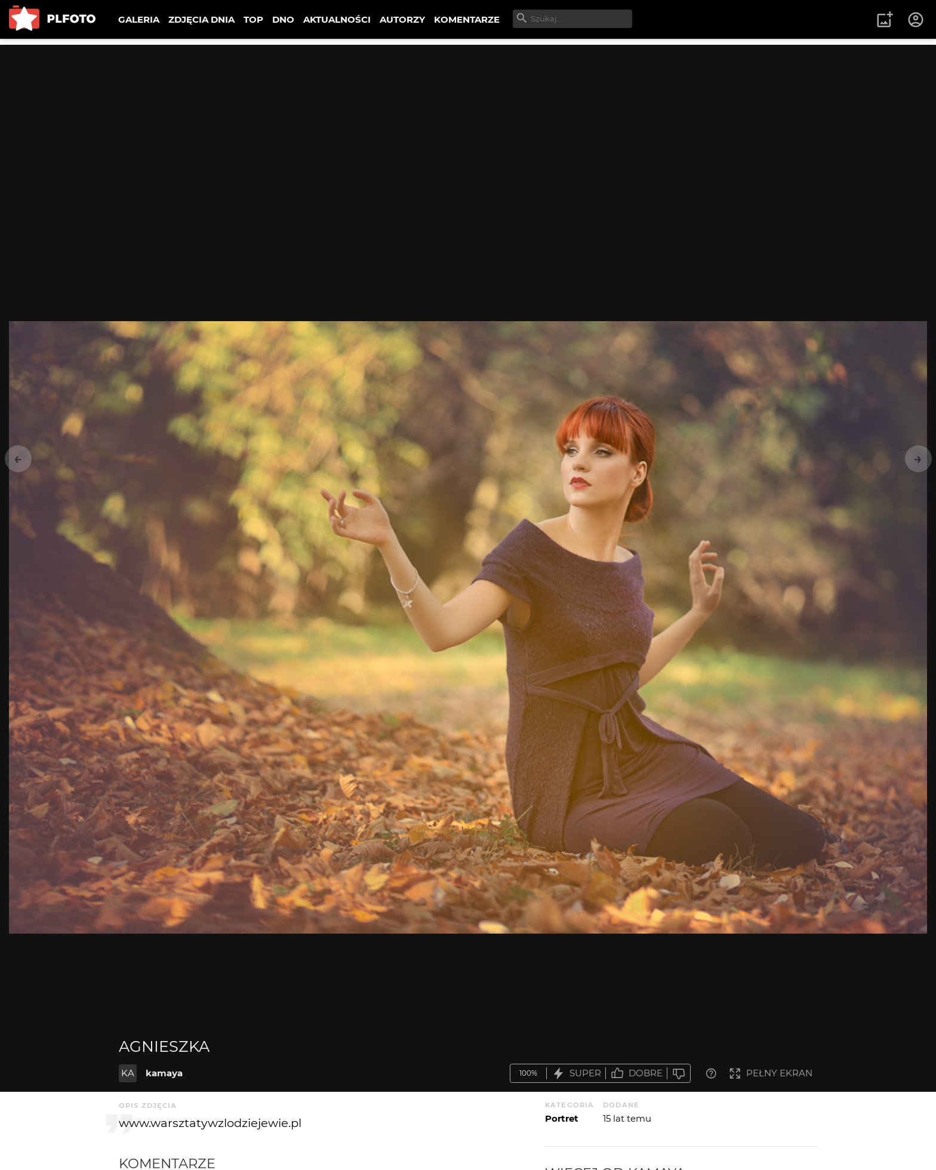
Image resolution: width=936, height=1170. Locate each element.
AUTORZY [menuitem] (402, 19)
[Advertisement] (468, 128)
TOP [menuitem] (253, 19)
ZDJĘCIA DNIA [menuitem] (201, 19)
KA (127, 1073)
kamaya (164, 1073)
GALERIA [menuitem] (138, 19)
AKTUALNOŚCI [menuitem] (337, 19)
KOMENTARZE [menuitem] (467, 19)
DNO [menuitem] (283, 19)
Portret (561, 1118)
